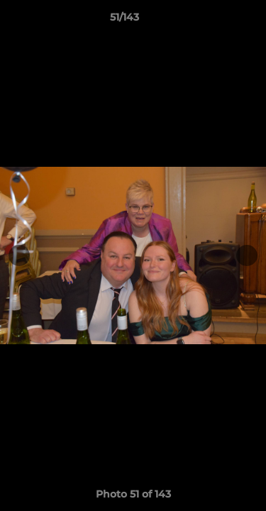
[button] (214, 20)
